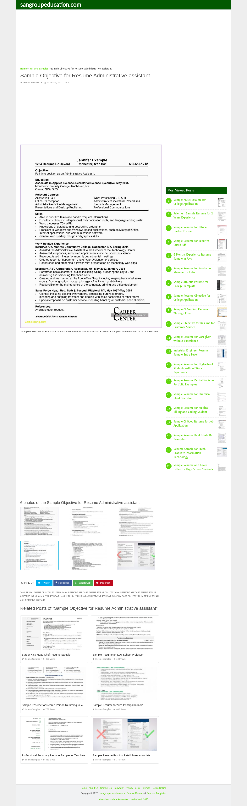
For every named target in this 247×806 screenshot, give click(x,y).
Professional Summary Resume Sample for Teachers (53, 755)
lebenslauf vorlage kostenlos (113, 799)
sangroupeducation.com (50, 4)
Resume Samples (31, 82)
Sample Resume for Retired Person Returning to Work (54, 705)
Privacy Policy (132, 788)
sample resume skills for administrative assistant (85, 596)
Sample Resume (135, 793)
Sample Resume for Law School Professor (118, 654)
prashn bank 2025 (139, 799)
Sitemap (146, 788)
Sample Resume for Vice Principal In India (118, 705)
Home (84, 788)
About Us (93, 788)
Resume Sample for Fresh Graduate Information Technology (189, 453)
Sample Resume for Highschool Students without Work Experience (193, 368)
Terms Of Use (159, 788)
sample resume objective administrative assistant (114, 592)
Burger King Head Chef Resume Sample (46, 654)
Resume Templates (157, 793)
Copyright (119, 788)
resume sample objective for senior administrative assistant (57, 592)
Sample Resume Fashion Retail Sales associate (121, 755)
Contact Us (106, 788)
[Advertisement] (123, 40)
